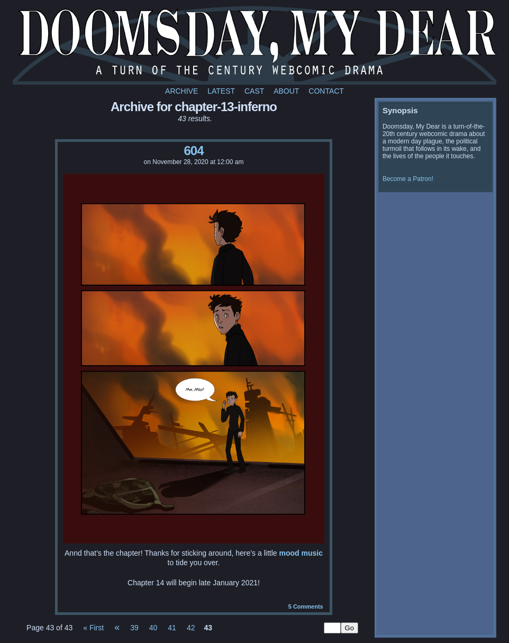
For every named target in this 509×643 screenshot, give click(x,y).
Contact (326, 91)
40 (153, 627)
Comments (305, 606)
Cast (254, 91)
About (286, 91)
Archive (181, 91)
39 (134, 627)
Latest (221, 91)
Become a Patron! (408, 179)
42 (191, 627)
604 (193, 150)
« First (93, 627)
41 (172, 627)
